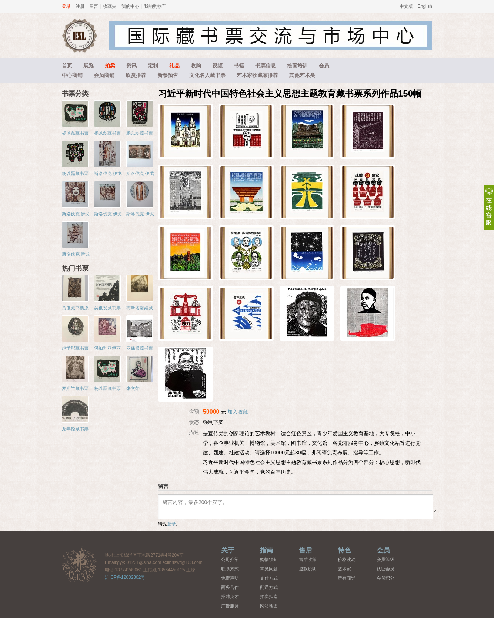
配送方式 (269, 587)
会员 (324, 65)
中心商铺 (72, 75)
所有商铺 (347, 578)
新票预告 (167, 75)
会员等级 (385, 559)
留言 (93, 6)
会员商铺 (104, 75)
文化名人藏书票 (207, 75)
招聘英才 (230, 596)
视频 (217, 65)
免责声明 (230, 578)
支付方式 (269, 578)
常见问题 (269, 568)
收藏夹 (109, 6)
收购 (196, 65)
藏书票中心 (79, 564)
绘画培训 (297, 65)
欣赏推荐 (136, 75)
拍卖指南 (269, 596)
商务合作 (230, 587)
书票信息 (265, 65)
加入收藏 (237, 412)
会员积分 (385, 578)
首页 (67, 65)
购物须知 (269, 559)
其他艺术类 (302, 75)
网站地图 (269, 605)
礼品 (174, 65)
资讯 (131, 65)
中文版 (406, 6)
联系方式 (230, 568)
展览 (88, 65)
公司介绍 (230, 559)
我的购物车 (155, 6)
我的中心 (130, 6)
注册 (80, 6)
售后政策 (308, 559)
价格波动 (347, 559)
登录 (66, 6)
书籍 (239, 65)
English (425, 6)
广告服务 (230, 605)
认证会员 (385, 568)
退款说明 (308, 568)
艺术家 (344, 568)
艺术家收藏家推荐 (257, 75)
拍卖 (110, 65)
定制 (153, 65)
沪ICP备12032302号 (125, 577)
